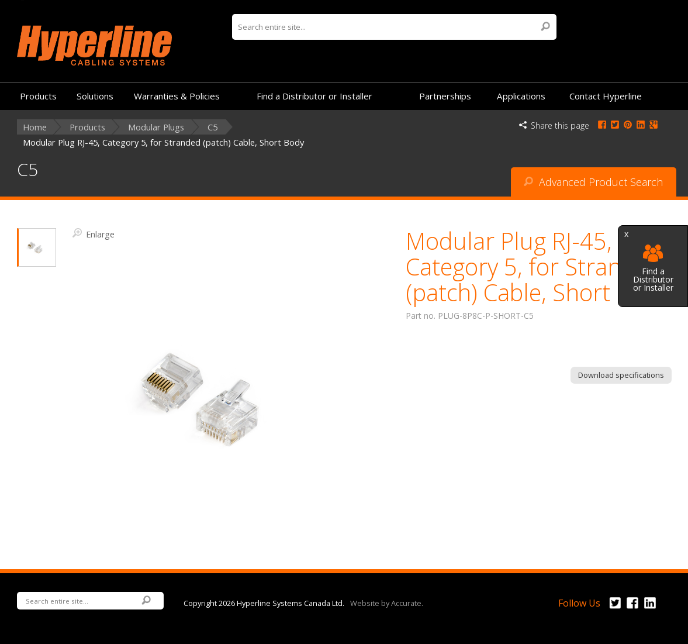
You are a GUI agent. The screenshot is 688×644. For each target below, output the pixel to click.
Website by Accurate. (386, 602)
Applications (521, 96)
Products (38, 96)
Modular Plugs (156, 127)
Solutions (95, 96)
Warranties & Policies (177, 96)
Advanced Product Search (593, 182)
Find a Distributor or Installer (653, 268)
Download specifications (621, 375)
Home (35, 127)
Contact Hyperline (605, 96)
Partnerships (445, 96)
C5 (212, 127)
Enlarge (93, 233)
